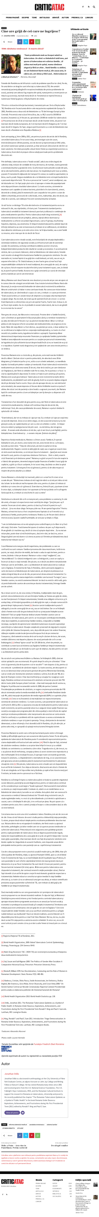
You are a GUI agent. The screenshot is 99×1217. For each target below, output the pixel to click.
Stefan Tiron (82, 79)
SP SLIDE (20, 1128)
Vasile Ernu (79, 1193)
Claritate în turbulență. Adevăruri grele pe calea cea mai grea (79, 98)
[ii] (40, 130)
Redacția (81, 92)
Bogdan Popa (82, 45)
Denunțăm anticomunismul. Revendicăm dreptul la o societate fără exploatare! (80, 85)
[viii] (41, 742)
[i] (2, 121)
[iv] (31, 605)
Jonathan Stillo (9, 36)
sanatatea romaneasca (36, 1125)
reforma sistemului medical (18, 1125)
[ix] (15, 764)
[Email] (23, 1113)
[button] (94, 7)
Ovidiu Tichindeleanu (79, 105)
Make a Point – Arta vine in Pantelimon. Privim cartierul (14, 1147)
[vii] (10, 698)
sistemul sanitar (52, 1125)
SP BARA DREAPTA (8, 1128)
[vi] (42, 692)
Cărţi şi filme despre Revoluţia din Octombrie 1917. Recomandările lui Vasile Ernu (83, 1187)
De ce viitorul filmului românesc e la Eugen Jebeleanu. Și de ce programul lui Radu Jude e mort (80, 38)
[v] (13, 642)
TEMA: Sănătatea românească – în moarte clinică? (22, 48)
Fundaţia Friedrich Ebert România (32, 1047)
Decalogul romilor (59, 1146)
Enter (4, 28)
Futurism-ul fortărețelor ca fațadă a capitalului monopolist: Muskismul (80, 72)
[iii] (60, 214)
